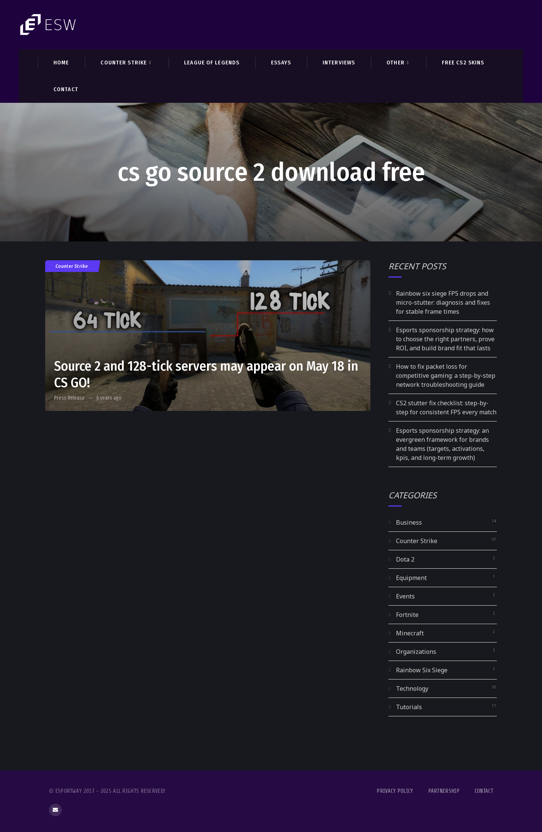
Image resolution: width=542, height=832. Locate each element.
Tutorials (409, 707)
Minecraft (410, 633)
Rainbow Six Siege (422, 670)
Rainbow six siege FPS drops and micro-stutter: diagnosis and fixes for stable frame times (443, 302)
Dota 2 (405, 559)
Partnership (444, 791)
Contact (484, 791)
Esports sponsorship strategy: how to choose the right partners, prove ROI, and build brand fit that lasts (445, 339)
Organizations (416, 651)
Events (405, 596)
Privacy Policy (395, 791)
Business (409, 522)
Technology (412, 688)
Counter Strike (71, 266)
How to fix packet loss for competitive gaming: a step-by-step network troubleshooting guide (445, 375)
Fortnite (407, 615)
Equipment (411, 578)
